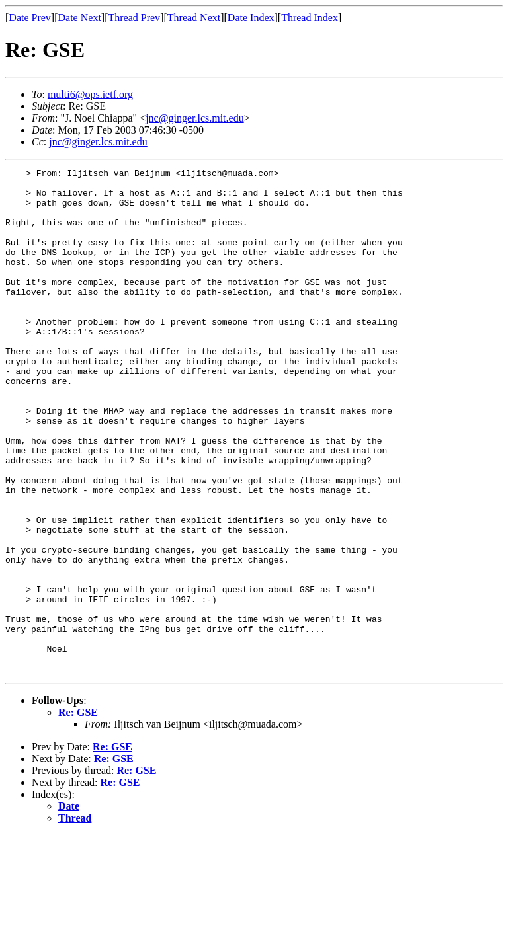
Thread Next (193, 17)
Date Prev (30, 17)
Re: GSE (78, 813)
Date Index (251, 17)
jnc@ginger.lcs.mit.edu (194, 118)
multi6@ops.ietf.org (90, 94)
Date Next (79, 17)
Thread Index (309, 17)
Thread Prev (134, 17)
